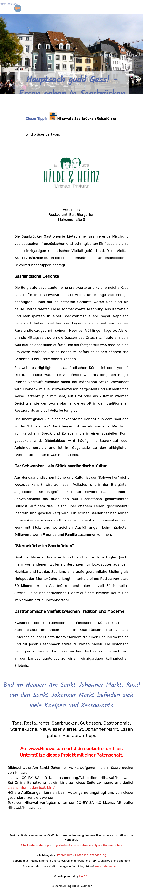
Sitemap (43, 845)
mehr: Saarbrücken (9, 4)
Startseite (28, 845)
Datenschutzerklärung (90, 855)
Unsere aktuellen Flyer (84, 845)
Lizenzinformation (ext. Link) (31, 787)
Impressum (64, 855)
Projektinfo (59, 845)
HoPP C (84, 876)
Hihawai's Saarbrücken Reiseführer (82, 118)
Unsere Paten (112, 845)
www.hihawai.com (107, 866)
